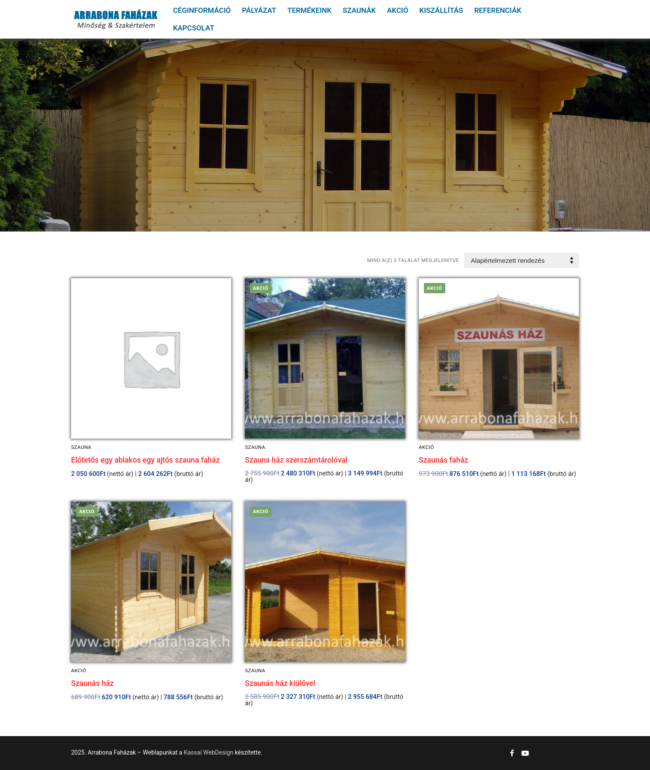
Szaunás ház (92, 683)
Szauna (81, 447)
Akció (426, 447)
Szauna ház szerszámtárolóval (296, 460)
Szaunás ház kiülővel (280, 683)
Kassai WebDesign (208, 752)
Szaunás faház (443, 460)
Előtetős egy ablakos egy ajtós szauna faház (145, 460)
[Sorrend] (521, 260)
